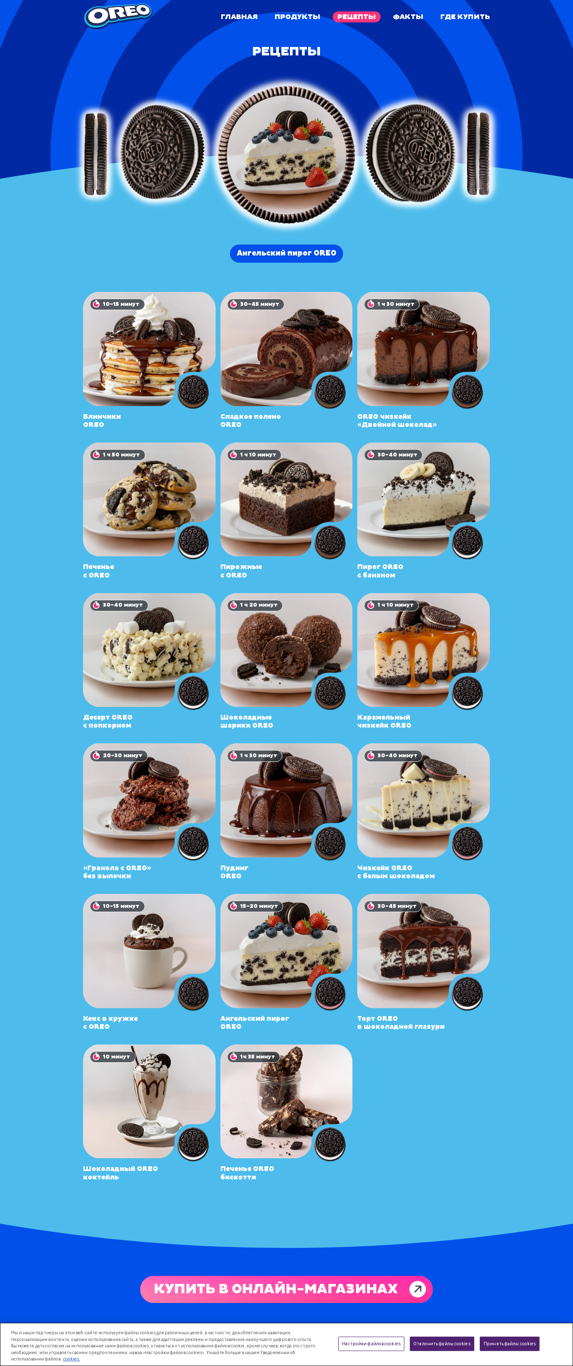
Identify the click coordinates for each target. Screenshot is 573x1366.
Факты (408, 17)
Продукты (297, 17)
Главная (239, 17)
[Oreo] (118, 17)
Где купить (465, 17)
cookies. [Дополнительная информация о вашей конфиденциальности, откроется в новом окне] (71, 1359)
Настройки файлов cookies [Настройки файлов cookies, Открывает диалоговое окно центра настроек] (371, 1344)
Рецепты (356, 17)
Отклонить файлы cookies (442, 1344)
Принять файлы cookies (510, 1344)
